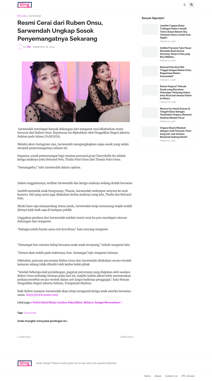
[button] (184, 5)
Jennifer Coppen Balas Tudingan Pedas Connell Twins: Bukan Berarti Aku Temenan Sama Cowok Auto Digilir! (175, 31)
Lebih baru (25, 337)
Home (147, 376)
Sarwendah (35, 16)
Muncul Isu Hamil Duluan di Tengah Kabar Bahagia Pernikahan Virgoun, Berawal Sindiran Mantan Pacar (175, 113)
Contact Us (171, 376)
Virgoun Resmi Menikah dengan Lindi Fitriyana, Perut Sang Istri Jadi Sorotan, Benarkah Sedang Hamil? (175, 132)
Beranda (21, 16)
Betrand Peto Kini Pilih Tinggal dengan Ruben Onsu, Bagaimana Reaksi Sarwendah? (176, 72)
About (158, 376)
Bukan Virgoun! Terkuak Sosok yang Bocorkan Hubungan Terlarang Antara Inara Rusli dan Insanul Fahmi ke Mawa (176, 92)
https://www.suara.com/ (42, 295)
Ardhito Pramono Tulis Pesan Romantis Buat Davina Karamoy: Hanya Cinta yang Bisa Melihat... (175, 52)
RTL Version (188, 376)
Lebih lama (126, 337)
